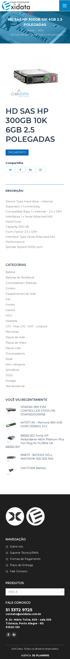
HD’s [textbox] (13, 592)
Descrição (14, 190)
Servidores (12, 370)
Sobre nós (16, 546)
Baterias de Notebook (20, 277)
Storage (11, 380)
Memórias (12, 332)
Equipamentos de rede (21, 293)
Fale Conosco (18, 571)
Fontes (10, 304)
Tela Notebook (15, 386)
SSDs (9, 375)
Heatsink (11, 321)
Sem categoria (15, 364)
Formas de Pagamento (25, 559)
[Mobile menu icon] (64, 5)
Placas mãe (13, 348)
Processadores (15, 353)
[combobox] (35, 591)
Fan (8, 299)
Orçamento (17, 152)
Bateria (10, 272)
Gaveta (10, 310)
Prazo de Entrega (21, 565)
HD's (9, 315)
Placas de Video (16, 342)
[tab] (35, 188)
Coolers (10, 288)
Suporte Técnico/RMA (24, 552)
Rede (9, 359)
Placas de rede (15, 337)
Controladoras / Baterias (21, 283)
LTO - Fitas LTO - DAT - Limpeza (26, 326)
